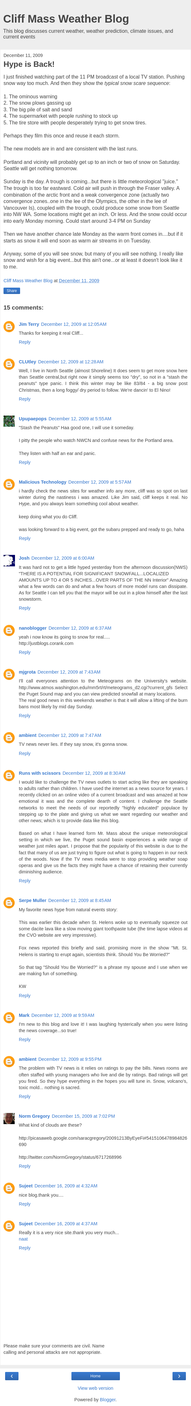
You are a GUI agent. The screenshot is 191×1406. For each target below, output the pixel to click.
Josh (24, 558)
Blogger (107, 1399)
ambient (27, 735)
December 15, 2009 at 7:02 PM (83, 1116)
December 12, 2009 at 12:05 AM (74, 324)
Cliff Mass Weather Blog (66, 19)
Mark (24, 1015)
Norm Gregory (34, 1116)
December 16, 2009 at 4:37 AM (65, 1223)
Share (12, 291)
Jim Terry (29, 324)
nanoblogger (33, 628)
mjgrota (27, 672)
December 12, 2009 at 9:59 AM (63, 1015)
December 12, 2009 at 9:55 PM (69, 1059)
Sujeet (26, 1185)
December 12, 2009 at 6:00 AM (63, 558)
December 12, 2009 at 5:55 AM (79, 418)
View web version (96, 1388)
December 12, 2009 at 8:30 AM (93, 773)
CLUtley (27, 361)
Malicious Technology (42, 482)
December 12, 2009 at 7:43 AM (69, 672)
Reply (25, 342)
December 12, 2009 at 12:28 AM (70, 361)
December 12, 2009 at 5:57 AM (99, 482)
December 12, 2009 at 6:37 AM (79, 628)
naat (23, 1239)
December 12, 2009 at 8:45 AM (79, 900)
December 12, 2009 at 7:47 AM (69, 735)
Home (95, 1376)
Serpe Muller (32, 900)
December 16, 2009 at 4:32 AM (65, 1185)
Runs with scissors (40, 773)
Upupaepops (33, 418)
